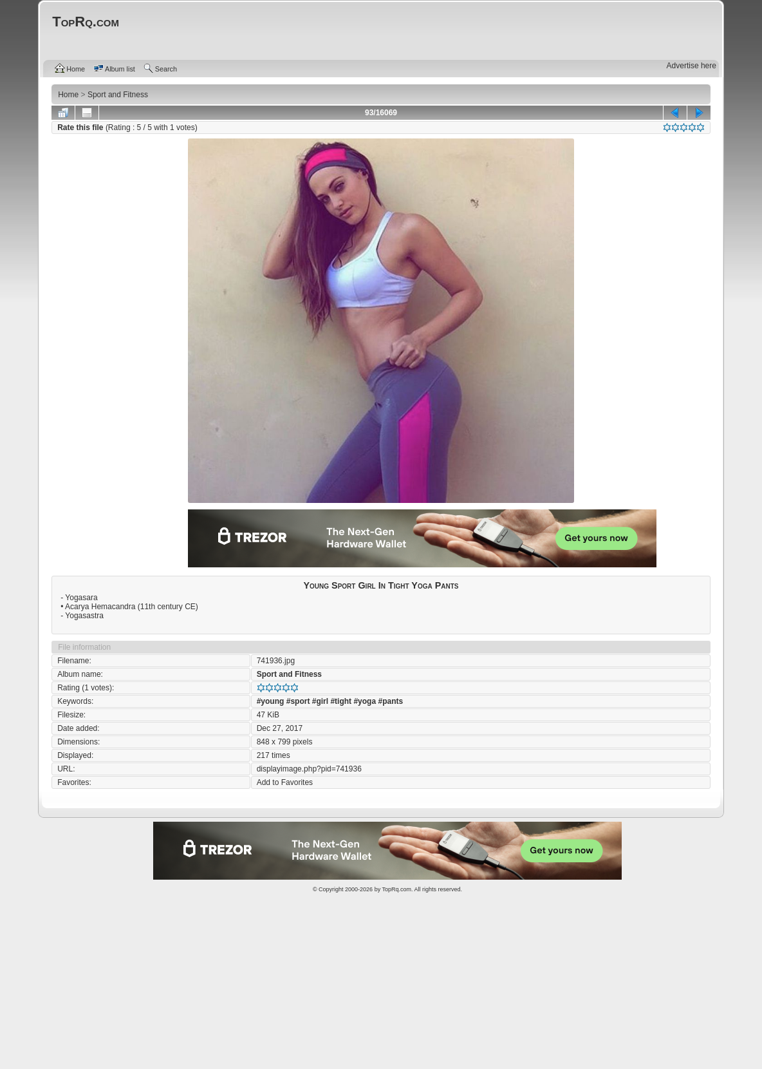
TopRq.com (396, 889)
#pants (390, 701)
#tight (340, 701)
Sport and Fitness (289, 674)
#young (270, 701)
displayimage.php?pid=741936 (309, 768)
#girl (320, 701)
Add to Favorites (285, 782)
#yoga (364, 701)
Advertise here (691, 65)
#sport (298, 701)
